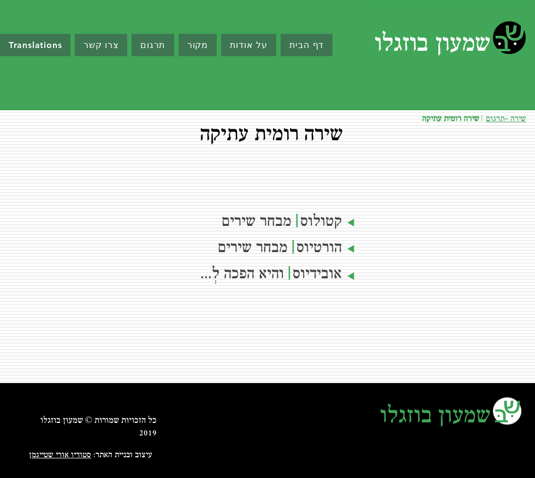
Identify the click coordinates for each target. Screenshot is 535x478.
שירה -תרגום (506, 119)
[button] (198, 45)
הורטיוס (319, 248)
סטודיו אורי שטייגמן (60, 455)
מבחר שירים (253, 248)
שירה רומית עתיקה (450, 119)
